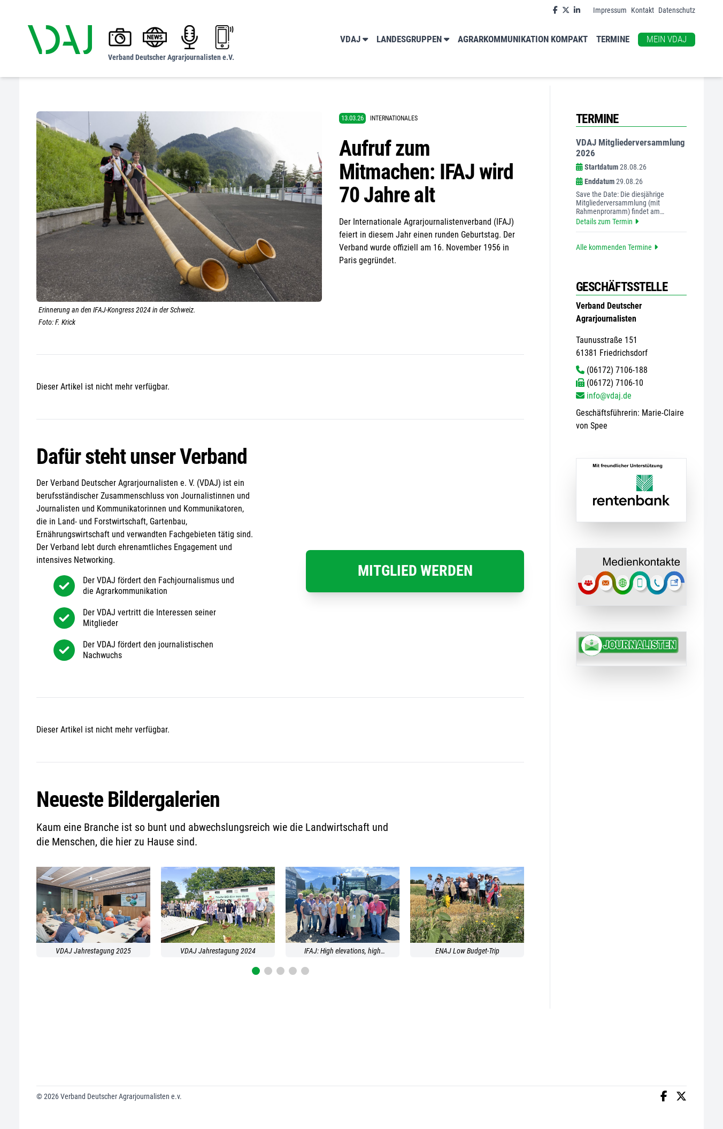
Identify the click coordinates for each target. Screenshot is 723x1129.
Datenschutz (676, 10)
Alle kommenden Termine (617, 247)
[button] (256, 971)
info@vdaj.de (604, 396)
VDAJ (354, 39)
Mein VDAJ (667, 39)
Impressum (610, 10)
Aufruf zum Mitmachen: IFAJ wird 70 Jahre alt (426, 172)
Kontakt (642, 10)
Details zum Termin (607, 221)
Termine (612, 39)
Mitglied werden (415, 570)
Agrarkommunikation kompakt (523, 39)
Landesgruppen (412, 39)
